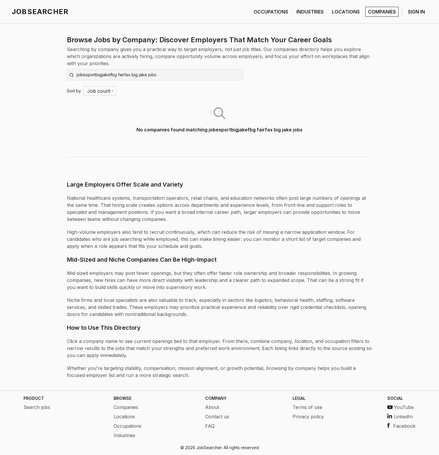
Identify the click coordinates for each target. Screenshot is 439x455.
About (212, 407)
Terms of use (307, 407)
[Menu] (99, 91)
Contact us (217, 417)
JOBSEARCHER (40, 11)
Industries (124, 435)
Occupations (127, 426)
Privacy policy (308, 417)
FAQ (210, 426)
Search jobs (36, 407)
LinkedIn (400, 417)
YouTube (400, 407)
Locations (124, 417)
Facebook (401, 426)
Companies (126, 407)
